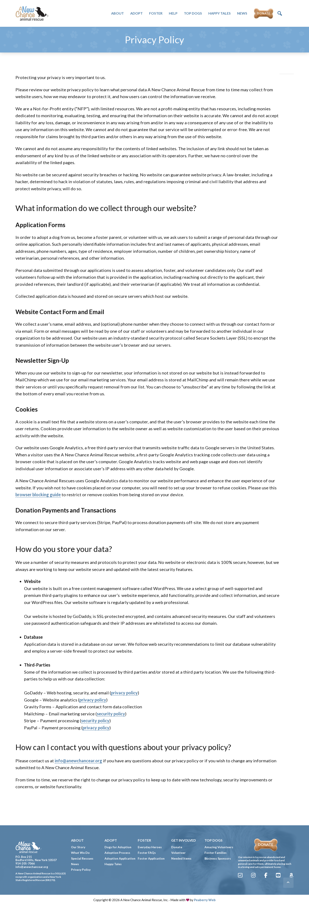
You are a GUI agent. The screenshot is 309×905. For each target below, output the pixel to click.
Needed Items (181, 858)
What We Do (80, 852)
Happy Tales (113, 864)
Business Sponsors (217, 858)
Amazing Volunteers (218, 847)
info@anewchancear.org (78, 760)
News (75, 864)
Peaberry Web (205, 900)
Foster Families (215, 852)
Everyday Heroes (150, 847)
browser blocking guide (38, 494)
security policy (111, 713)
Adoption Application (120, 858)
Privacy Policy (81, 869)
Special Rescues (82, 858)
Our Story (78, 847)
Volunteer (178, 852)
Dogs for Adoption (118, 847)
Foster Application (151, 858)
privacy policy (124, 692)
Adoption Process (117, 852)
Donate (176, 847)
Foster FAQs (147, 852)
